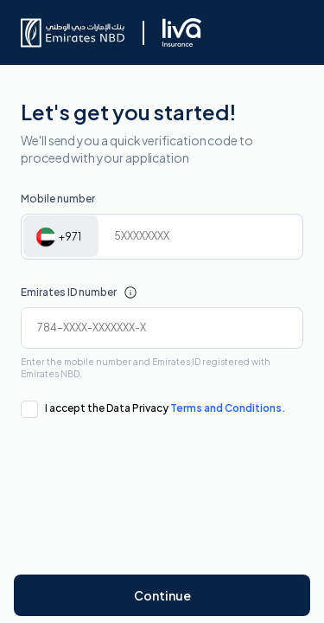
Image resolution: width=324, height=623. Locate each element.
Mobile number (58, 198)
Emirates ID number (69, 292)
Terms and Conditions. (228, 407)
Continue (162, 595)
